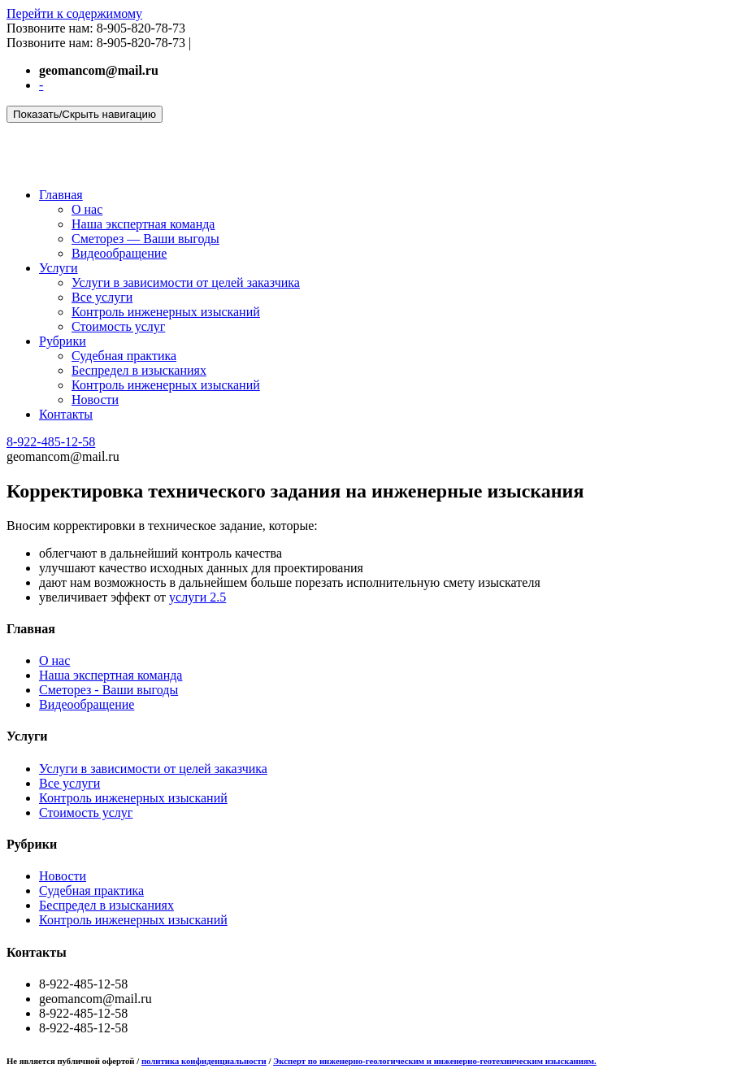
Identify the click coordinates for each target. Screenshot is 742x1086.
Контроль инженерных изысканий (166, 312)
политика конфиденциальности (204, 1061)
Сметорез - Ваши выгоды (108, 690)
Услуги (58, 268)
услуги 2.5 (197, 597)
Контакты (66, 414)
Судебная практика (124, 356)
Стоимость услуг (118, 326)
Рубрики (62, 341)
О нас (87, 209)
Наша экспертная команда (143, 224)
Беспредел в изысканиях (139, 370)
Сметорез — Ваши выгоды (145, 238)
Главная (61, 195)
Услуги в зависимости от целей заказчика (186, 282)
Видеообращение (119, 253)
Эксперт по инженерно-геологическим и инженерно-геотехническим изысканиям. (435, 1061)
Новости (95, 399)
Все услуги (102, 297)
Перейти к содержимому (74, 13)
